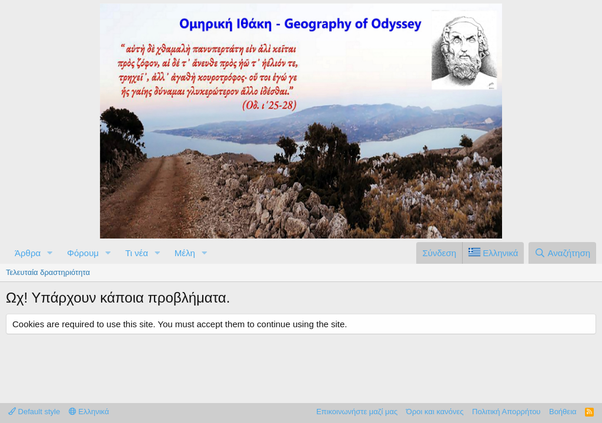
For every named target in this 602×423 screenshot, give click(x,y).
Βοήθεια (563, 411)
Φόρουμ (83, 253)
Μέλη (185, 253)
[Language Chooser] (493, 253)
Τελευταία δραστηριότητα (48, 272)
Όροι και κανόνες (435, 411)
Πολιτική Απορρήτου (506, 411)
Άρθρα (28, 253)
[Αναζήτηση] (562, 253)
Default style (34, 411)
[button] (50, 253)
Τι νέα (136, 253)
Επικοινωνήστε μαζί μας (356, 411)
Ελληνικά (89, 411)
